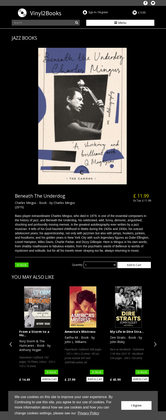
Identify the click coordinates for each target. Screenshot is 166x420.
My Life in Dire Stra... (127, 331)
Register (103, 12)
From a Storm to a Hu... (34, 333)
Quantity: (77, 265)
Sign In (92, 12)
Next (154, 344)
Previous (12, 344)
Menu (120, 22)
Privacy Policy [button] (88, 413)
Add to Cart (134, 265)
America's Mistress (80, 331)
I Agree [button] (136, 405)
